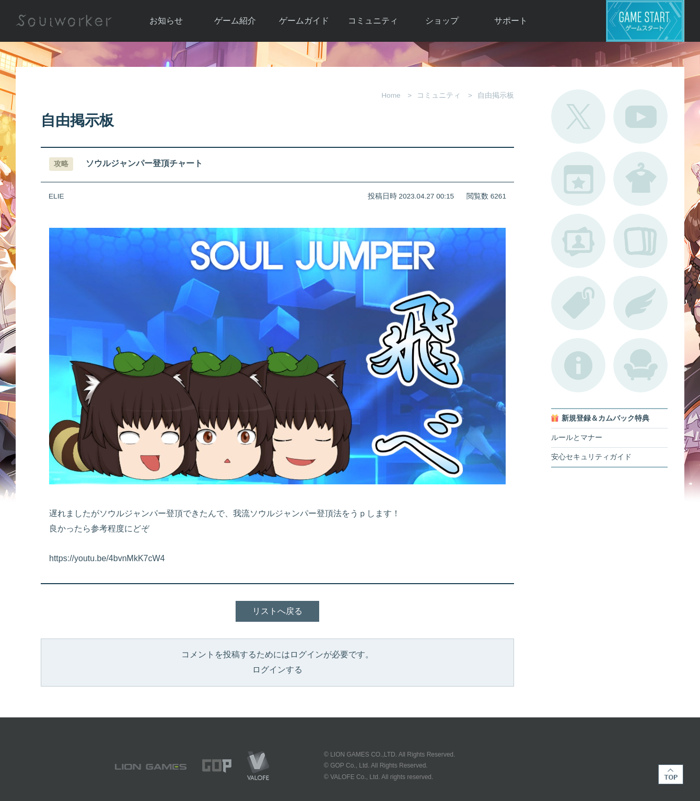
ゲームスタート (645, 21)
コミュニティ (373, 20)
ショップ (442, 20)
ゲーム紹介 (235, 20)
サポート (511, 20)
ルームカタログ (640, 365)
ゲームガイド (304, 20)
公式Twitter (578, 116)
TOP (670, 774)
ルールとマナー (576, 438)
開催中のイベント (578, 179)
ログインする (277, 669)
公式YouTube (640, 116)
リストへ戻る (277, 611)
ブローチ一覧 (640, 303)
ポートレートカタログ (578, 241)
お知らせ (166, 20)
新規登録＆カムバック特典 (605, 418)
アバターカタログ (640, 179)
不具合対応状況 (578, 365)
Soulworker (64, 21)
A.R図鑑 (640, 241)
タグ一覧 (578, 303)
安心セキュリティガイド (591, 457)
